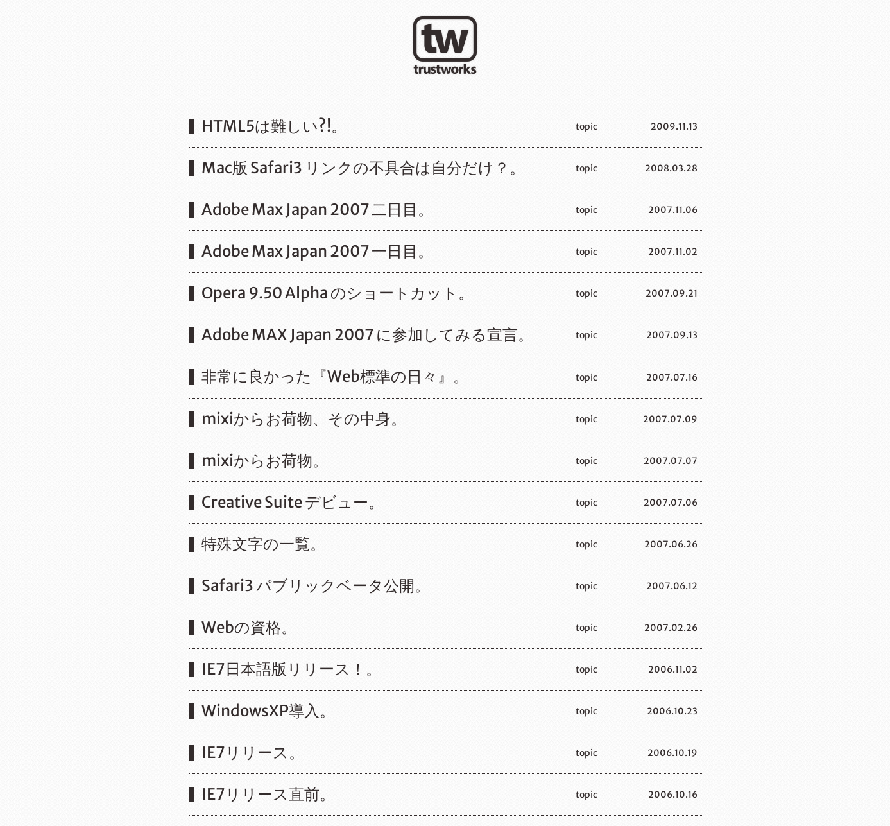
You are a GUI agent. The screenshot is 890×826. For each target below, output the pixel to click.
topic (586, 126)
